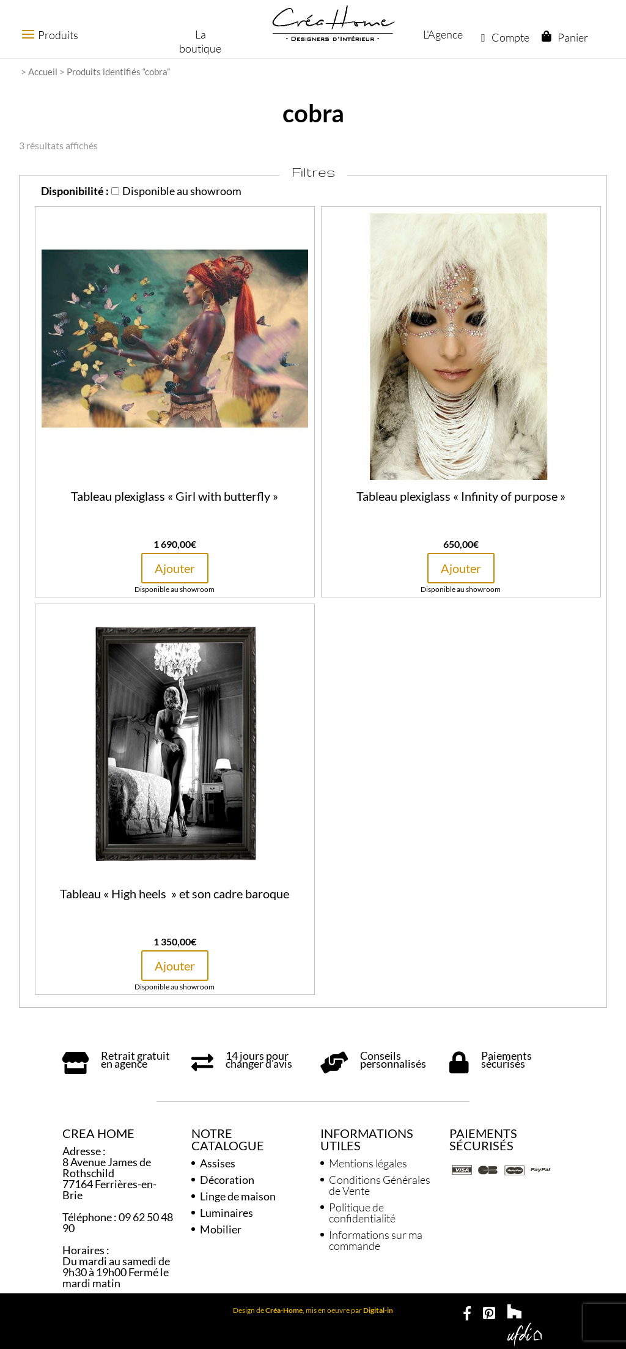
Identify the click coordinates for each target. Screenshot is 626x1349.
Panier (572, 37)
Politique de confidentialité (362, 1212)
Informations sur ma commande (375, 1240)
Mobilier (220, 1229)
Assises (217, 1163)
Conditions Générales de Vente (379, 1185)
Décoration (227, 1179)
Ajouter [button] (175, 568)
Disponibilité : (75, 191)
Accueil (42, 71)
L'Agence (442, 34)
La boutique (198, 41)
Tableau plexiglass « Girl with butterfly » (174, 496)
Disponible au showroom (176, 191)
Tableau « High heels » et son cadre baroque (174, 893)
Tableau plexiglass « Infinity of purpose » (460, 496)
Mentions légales (368, 1163)
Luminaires (226, 1212)
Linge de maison (238, 1196)
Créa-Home (284, 1310)
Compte (505, 37)
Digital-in (378, 1310)
